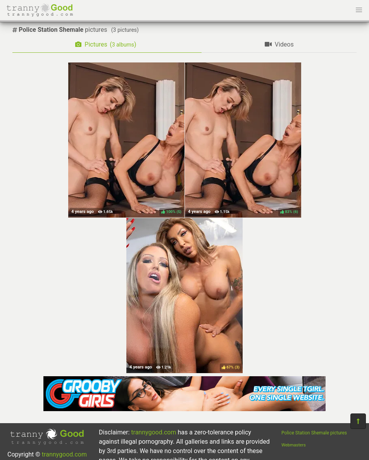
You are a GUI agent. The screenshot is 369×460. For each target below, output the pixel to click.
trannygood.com (64, 454)
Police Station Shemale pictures (314, 433)
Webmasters (293, 445)
